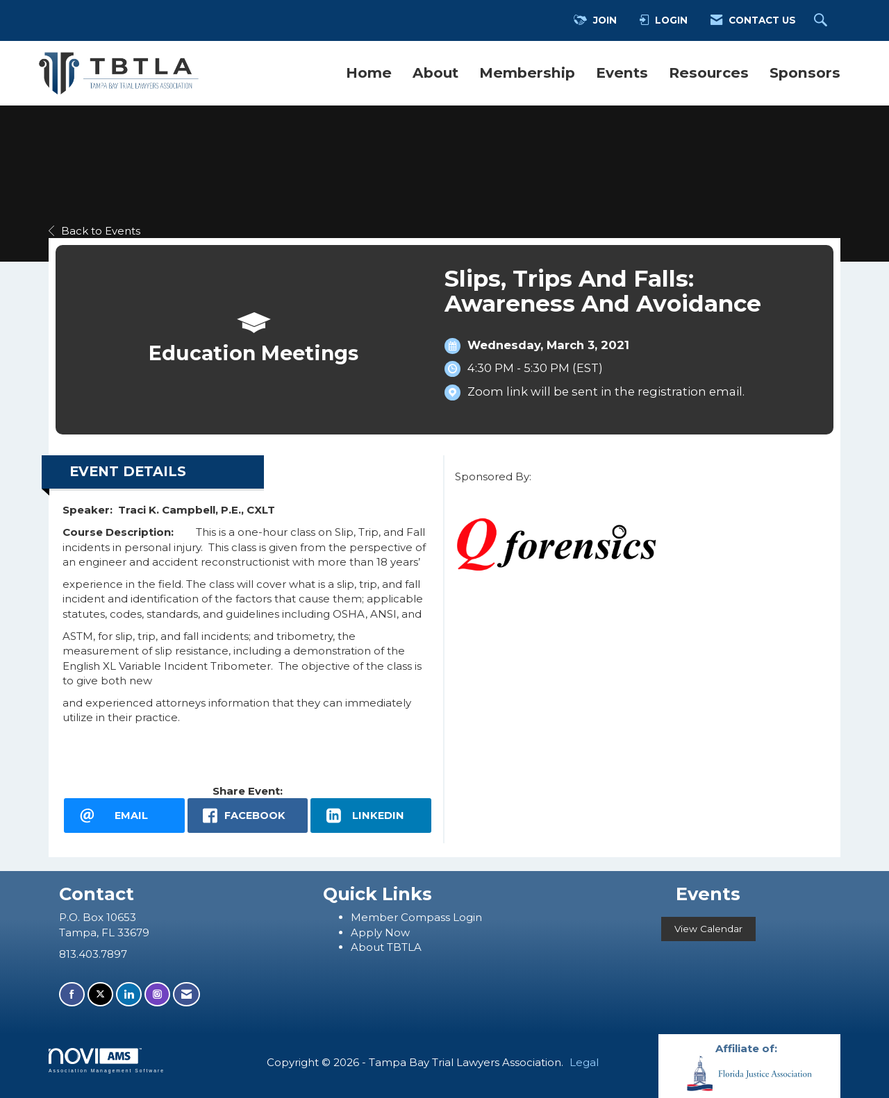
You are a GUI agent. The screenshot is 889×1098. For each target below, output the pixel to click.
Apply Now (380, 932)
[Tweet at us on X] (100, 994)
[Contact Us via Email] (186, 994)
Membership (527, 72)
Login (467, 917)
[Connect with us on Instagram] (157, 994)
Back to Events (94, 230)
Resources (709, 72)
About (435, 72)
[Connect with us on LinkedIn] (129, 994)
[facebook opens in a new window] (248, 815)
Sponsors (805, 72)
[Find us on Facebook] (72, 994)
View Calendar (708, 928)
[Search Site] (822, 20)
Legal (584, 1062)
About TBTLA (386, 947)
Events (622, 72)
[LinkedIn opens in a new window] (370, 815)
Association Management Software (107, 1060)
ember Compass (407, 917)
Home (369, 72)
